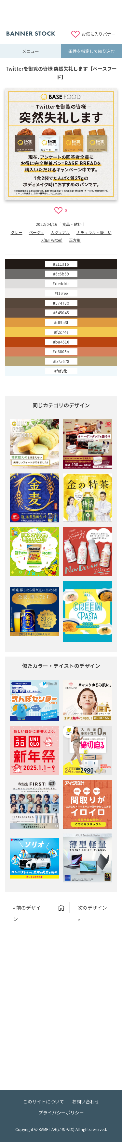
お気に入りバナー (98, 34)
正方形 (75, 240)
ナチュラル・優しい (94, 232)
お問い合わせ (85, 1101)
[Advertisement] (61, 14)
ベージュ (36, 232)
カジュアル (60, 232)
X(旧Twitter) (51, 240)
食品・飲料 (72, 224)
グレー (16, 232)
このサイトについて (43, 1101)
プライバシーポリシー (61, 1112)
